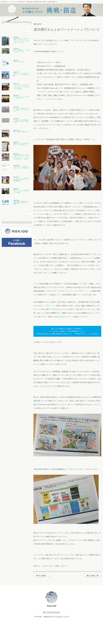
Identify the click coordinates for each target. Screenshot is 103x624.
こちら (59, 51)
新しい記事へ (92, 576)
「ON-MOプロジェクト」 (66, 291)
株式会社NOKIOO (51, 599)
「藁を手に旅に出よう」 (77, 469)
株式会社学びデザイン (64, 317)
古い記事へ (42, 576)
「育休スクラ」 (50, 306)
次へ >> (26, 31)
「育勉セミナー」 (83, 291)
